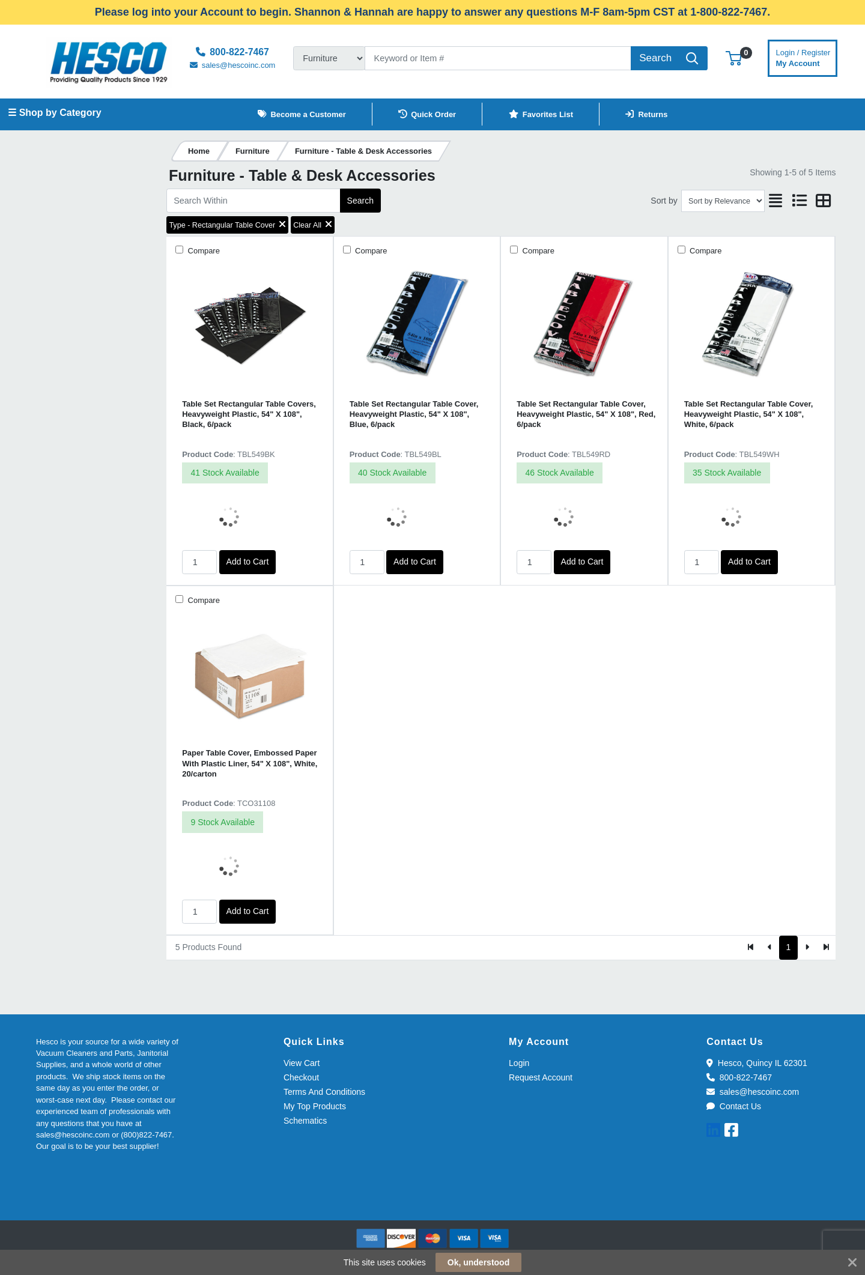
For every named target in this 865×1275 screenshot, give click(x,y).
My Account (803, 57)
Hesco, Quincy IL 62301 (756, 1063)
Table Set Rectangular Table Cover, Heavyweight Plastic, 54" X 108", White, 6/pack (748, 414)
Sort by (664, 200)
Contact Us (733, 1106)
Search (360, 200)
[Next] (807, 948)
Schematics (305, 1120)
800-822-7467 (739, 1077)
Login (519, 1063)
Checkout (301, 1077)
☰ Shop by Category (54, 113)
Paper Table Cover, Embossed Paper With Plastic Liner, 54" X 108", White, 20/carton (249, 763)
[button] (734, 57)
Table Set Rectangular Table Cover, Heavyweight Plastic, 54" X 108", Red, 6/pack (586, 414)
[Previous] (769, 948)
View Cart (302, 1063)
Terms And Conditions (324, 1092)
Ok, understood (478, 1262)
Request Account (540, 1077)
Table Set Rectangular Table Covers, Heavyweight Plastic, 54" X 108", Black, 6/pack (249, 414)
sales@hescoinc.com (752, 1092)
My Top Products (315, 1106)
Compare (203, 250)
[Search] (498, 58)
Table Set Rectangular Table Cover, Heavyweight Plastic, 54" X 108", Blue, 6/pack (414, 414)
